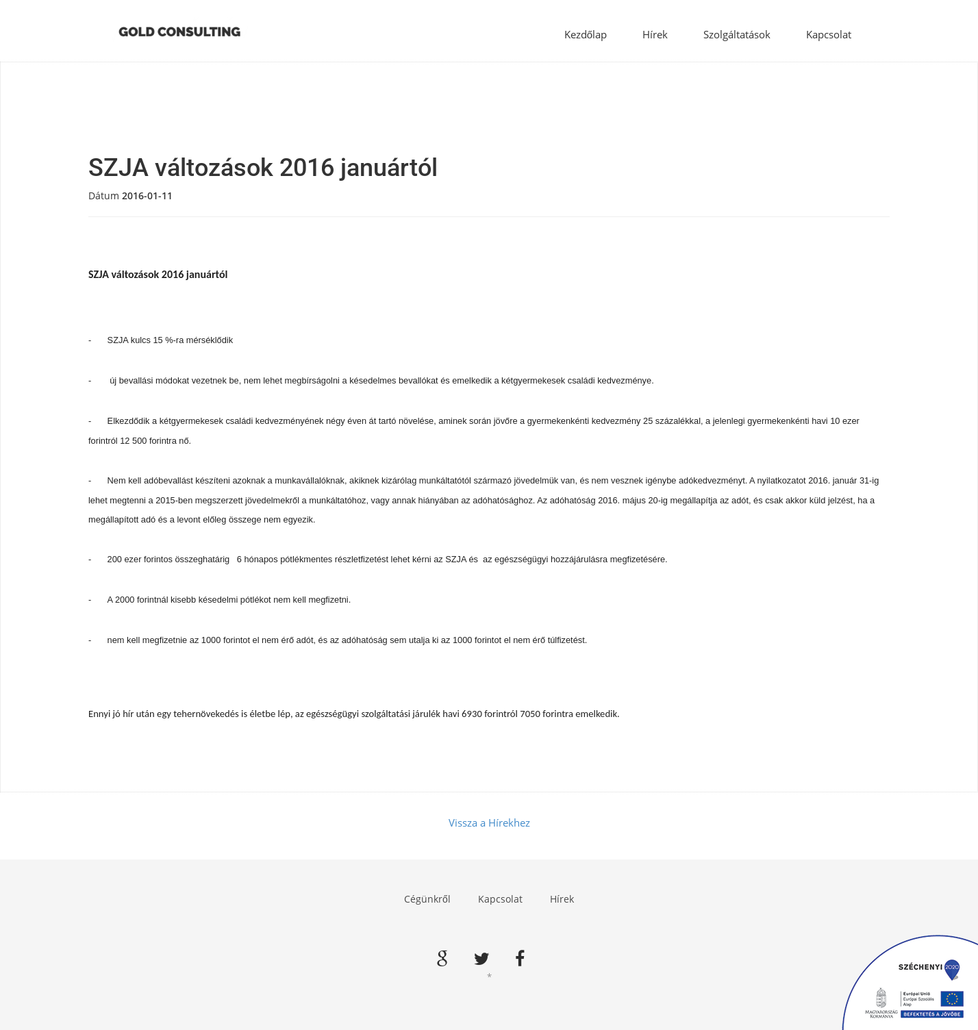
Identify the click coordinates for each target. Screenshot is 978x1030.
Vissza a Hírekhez (489, 822)
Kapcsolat (828, 34)
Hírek (655, 34)
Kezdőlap (585, 34)
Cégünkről (427, 898)
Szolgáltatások (736, 34)
